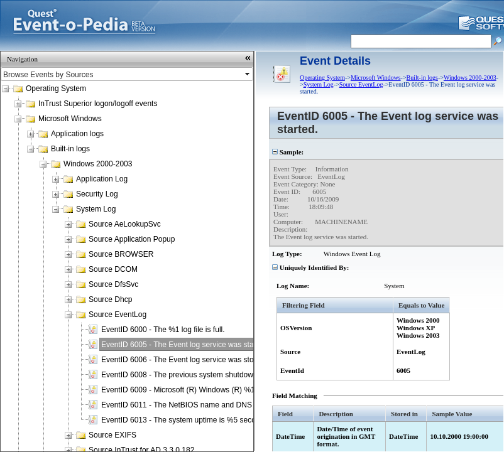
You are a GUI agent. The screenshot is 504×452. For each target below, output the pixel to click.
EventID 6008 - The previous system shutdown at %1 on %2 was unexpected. (231, 374)
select (248, 74)
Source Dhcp (110, 299)
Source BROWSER (121, 254)
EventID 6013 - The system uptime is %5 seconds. (185, 420)
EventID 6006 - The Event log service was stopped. (187, 359)
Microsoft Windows (70, 118)
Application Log (102, 179)
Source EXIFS (112, 435)
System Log (96, 209)
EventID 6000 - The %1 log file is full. (163, 329)
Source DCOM (113, 269)
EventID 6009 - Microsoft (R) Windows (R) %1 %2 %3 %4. (198, 389)
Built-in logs (70, 148)
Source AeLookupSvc (125, 224)
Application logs (77, 133)
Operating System (56, 88)
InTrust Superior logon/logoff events (97, 103)
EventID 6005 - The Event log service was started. (185, 344)
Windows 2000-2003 (97, 163)
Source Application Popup (132, 239)
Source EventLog (117, 314)
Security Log (97, 194)
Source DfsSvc (113, 284)
